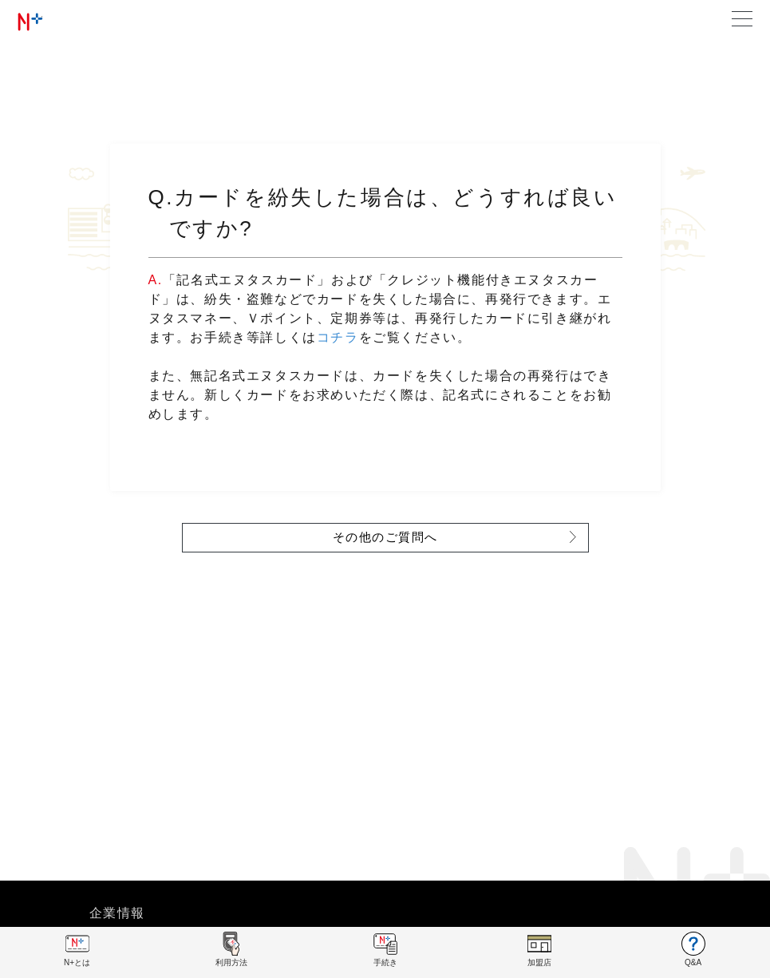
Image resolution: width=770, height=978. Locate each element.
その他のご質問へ (385, 537)
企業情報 (117, 913)
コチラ (338, 337)
